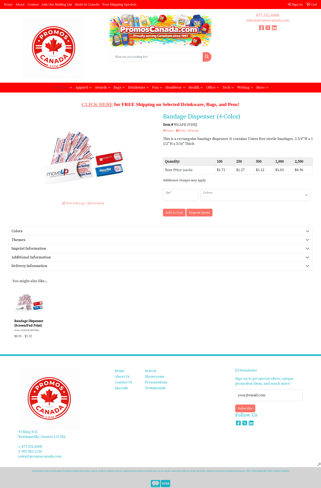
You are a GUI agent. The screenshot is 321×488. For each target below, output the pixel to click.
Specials (121, 388)
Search (150, 371)
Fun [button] (155, 87)
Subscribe (245, 408)
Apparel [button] (81, 87)
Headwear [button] (173, 87)
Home (8, 4)
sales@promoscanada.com (267, 20)
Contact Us (123, 382)
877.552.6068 (267, 15)
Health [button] (194, 87)
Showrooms (154, 376)
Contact (33, 4)
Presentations (156, 382)
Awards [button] (101, 87)
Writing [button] (243, 87)
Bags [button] (117, 87)
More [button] (260, 87)
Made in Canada (87, 4)
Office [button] (211, 87)
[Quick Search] (156, 57)
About (20, 4)
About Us (122, 376)
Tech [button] (226, 87)
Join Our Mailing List (57, 4)
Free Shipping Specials (119, 4)
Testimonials (155, 388)
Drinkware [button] (136, 87)
